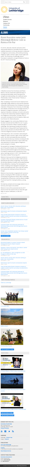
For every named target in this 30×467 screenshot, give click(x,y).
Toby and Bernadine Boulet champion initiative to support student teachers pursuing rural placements (14, 215)
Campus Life (6, 23)
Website (7, 439)
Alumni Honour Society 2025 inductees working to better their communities (13, 206)
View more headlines (6, 235)
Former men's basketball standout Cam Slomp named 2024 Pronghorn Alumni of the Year (14, 231)
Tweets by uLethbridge (6, 282)
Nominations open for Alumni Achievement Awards (14, 211)
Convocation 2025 (5, 306)
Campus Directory (5, 428)
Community (6, 25)
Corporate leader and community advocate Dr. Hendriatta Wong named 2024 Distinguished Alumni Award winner (14, 226)
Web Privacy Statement (22, 465)
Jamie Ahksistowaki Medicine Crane (18, 199)
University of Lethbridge (6, 423)
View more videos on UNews (7, 412)
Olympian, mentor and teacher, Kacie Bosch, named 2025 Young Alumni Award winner (14, 248)
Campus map (9, 437)
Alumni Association (5, 199)
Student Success (7, 19)
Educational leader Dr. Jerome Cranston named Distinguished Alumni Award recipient (13, 243)
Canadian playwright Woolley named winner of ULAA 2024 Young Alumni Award (14, 220)
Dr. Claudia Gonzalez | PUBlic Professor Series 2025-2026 (13, 409)
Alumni (5, 27)
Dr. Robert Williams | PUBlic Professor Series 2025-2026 (13, 371)
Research (5, 21)
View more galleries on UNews (7, 349)
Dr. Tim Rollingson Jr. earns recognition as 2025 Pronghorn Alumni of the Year (13, 253)
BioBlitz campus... (5, 326)
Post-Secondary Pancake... (7, 346)
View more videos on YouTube (7, 415)
